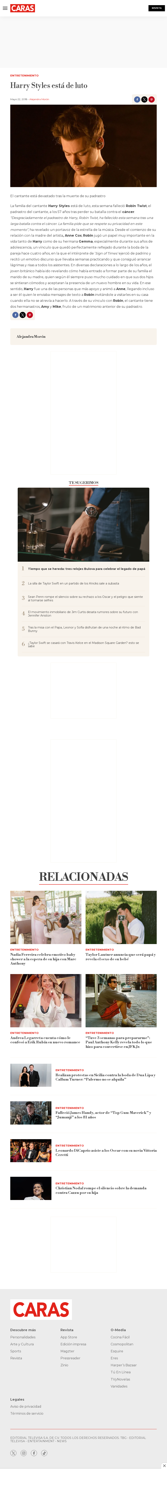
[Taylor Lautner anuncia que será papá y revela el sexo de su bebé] (121, 917)
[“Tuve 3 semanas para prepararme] (121, 1001)
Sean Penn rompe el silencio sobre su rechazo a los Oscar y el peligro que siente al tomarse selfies (85, 598)
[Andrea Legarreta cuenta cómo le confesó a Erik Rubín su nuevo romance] (45, 1001)
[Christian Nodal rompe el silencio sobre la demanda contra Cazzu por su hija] (30, 1188)
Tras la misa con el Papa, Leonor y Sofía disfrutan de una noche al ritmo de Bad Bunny (84, 629)
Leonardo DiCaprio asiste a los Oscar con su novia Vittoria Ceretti (106, 1152)
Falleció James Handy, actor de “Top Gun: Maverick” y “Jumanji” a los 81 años (103, 1115)
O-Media (118, 1330)
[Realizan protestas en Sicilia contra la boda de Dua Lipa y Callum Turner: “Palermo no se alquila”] (30, 1075)
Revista (157, 8)
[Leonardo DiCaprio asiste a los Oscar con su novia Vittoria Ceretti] (30, 1150)
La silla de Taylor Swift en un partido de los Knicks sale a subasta (73, 583)
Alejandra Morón (39, 99)
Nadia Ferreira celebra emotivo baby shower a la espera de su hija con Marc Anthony (43, 959)
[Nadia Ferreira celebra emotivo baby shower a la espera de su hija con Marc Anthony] (45, 917)
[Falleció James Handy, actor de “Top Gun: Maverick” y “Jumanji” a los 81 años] (30, 1113)
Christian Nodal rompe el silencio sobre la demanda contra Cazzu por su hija (101, 1190)
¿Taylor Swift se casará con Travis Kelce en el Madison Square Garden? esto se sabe (83, 644)
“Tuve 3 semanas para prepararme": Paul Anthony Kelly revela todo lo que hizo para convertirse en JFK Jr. (119, 1042)
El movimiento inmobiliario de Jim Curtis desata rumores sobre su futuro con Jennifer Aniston (83, 613)
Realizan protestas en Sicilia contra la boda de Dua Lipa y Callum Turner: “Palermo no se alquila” (105, 1077)
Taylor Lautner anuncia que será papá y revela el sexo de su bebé (121, 957)
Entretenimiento (24, 75)
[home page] (22, 8)
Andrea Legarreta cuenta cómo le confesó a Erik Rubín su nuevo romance (45, 1040)
